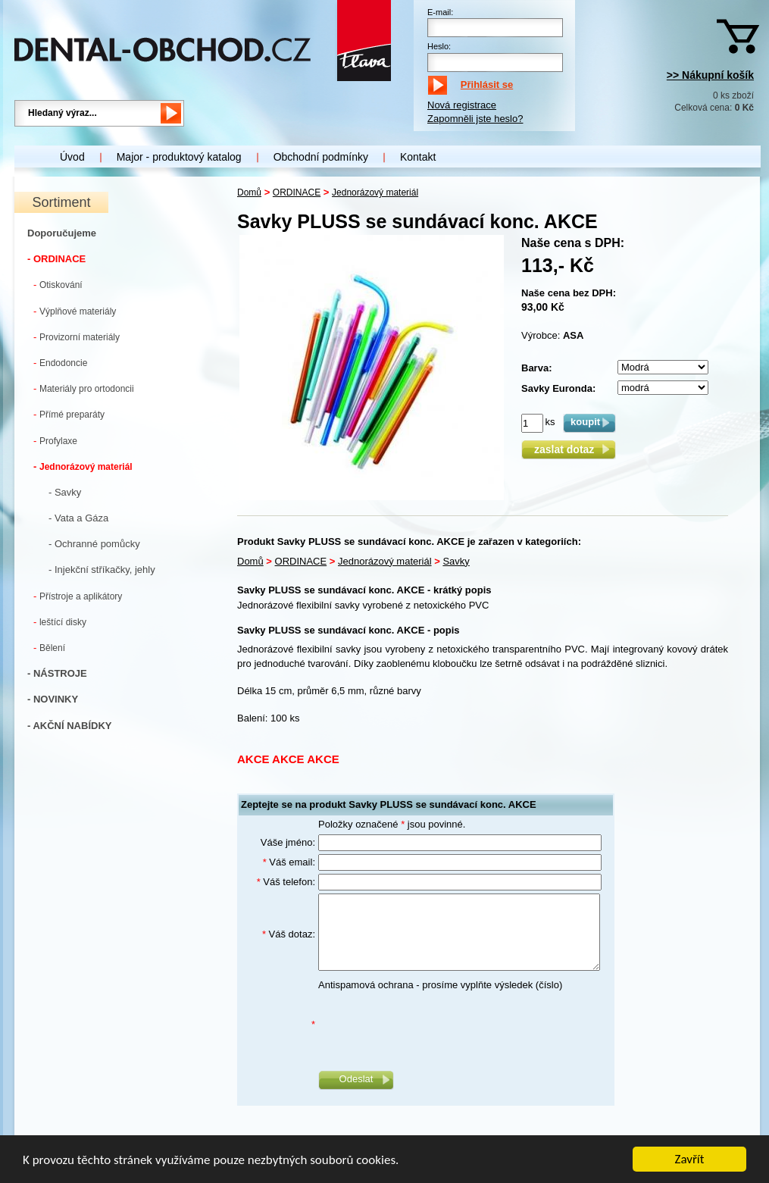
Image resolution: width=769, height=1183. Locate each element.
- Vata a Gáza (78, 518)
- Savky (64, 492)
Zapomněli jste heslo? (475, 118)
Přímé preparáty (69, 414)
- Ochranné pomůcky (94, 543)
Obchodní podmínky (321, 157)
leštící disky (59, 621)
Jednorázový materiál (83, 466)
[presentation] (433, 1024)
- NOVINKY (52, 699)
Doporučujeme (61, 233)
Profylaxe (55, 440)
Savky (455, 561)
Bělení (49, 647)
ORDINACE (296, 192)
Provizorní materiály (76, 337)
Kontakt (418, 157)
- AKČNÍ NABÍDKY (69, 725)
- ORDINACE (56, 258)
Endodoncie (60, 362)
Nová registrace (461, 105)
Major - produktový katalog (179, 157)
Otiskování (58, 284)
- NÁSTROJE (57, 673)
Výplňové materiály (74, 311)
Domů (249, 192)
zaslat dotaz (568, 449)
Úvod (72, 157)
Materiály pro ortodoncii (83, 388)
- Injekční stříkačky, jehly (101, 569)
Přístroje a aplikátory (77, 596)
